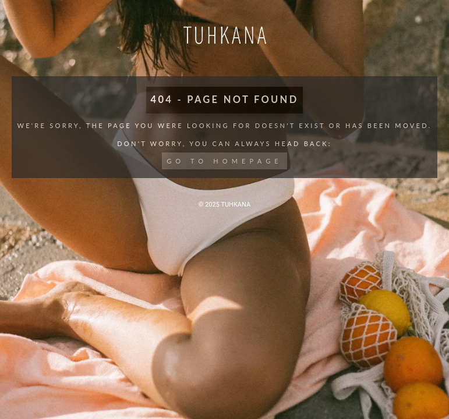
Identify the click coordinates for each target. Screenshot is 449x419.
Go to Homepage (224, 161)
